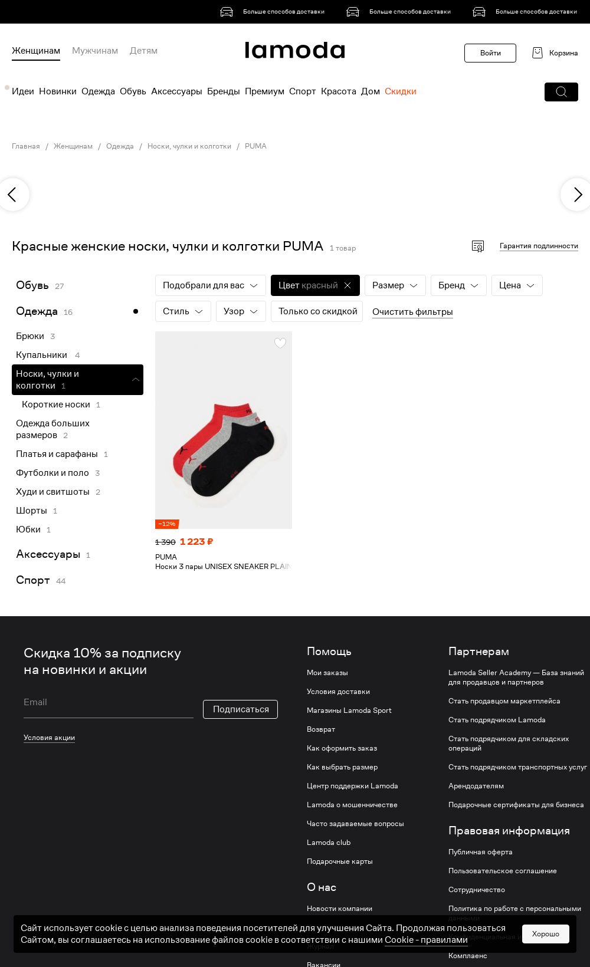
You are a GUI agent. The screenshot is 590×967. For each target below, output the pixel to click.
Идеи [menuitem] (23, 91)
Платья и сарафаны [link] (57, 454)
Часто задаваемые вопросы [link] (355, 823)
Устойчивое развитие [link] (344, 927)
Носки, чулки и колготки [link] (189, 146)
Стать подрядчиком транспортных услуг (517, 767)
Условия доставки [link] (338, 691)
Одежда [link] (120, 146)
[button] (561, 92)
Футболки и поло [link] (52, 473)
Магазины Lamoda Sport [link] (349, 710)
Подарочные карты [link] (340, 861)
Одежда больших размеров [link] (53, 429)
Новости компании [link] (339, 908)
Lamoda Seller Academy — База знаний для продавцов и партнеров (516, 677)
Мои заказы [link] (327, 672)
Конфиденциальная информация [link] (504, 937)
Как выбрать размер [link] (342, 767)
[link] (274, 12)
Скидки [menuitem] (401, 91)
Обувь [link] (32, 285)
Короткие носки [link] (56, 404)
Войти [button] (490, 53)
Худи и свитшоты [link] (53, 492)
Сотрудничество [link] (476, 889)
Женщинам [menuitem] (36, 51)
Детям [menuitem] (144, 51)
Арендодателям (476, 786)
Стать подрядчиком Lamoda (497, 720)
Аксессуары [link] (48, 554)
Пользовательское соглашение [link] (502, 871)
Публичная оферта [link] (480, 852)
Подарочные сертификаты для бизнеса (516, 805)
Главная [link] (26, 146)
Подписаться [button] (241, 709)
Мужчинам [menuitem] (95, 51)
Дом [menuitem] (370, 91)
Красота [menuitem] (338, 91)
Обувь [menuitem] (133, 91)
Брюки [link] (30, 336)
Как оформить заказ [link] (342, 748)
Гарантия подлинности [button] (539, 246)
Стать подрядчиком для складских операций (508, 743)
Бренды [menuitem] (223, 91)
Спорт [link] (33, 580)
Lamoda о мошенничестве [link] (352, 805)
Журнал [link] (320, 946)
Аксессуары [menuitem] (176, 91)
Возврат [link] (321, 729)
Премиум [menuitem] (264, 91)
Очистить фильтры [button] (412, 312)
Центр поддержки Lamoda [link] (352, 786)
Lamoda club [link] (328, 842)
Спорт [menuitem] (302, 91)
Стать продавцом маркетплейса (504, 701)
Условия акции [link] (49, 737)
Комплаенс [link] (467, 956)
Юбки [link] (28, 529)
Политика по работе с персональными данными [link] (514, 913)
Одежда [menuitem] (98, 91)
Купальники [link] (42, 355)
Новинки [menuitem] (58, 91)
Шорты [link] (31, 511)
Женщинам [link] (73, 146)
